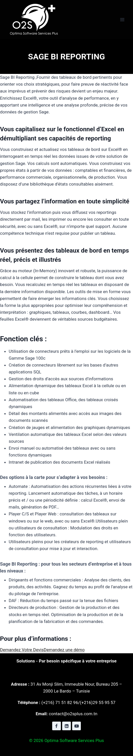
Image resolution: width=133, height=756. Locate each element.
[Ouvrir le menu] (122, 19)
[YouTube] (76, 726)
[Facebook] (56, 726)
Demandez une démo (64, 649)
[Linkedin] (66, 726)
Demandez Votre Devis (22, 649)
